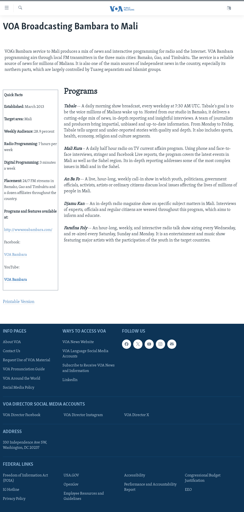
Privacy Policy (14, 499)
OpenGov (71, 484)
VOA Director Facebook (22, 415)
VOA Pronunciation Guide (24, 369)
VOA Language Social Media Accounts (85, 353)
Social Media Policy (18, 387)
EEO (188, 490)
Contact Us (11, 351)
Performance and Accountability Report (150, 487)
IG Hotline (11, 490)
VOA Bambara (15, 255)
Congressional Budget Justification (202, 478)
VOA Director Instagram (83, 415)
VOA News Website (78, 342)
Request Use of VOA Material (26, 360)
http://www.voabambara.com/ (28, 230)
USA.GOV (71, 475)
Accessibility (134, 475)
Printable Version (18, 302)
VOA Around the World (21, 378)
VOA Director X (136, 415)
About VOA (12, 342)
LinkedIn (69, 380)
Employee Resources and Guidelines (84, 496)
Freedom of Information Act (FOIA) (25, 478)
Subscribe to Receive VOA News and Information (88, 368)
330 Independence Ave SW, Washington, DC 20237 (25, 445)
